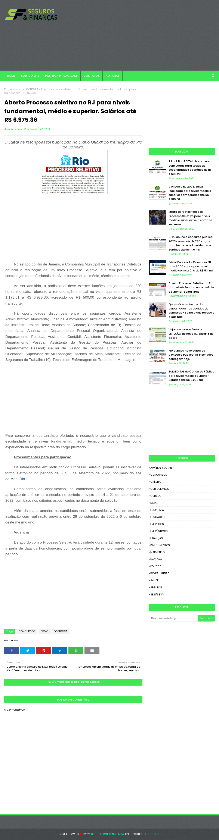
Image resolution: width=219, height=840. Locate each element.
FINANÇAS (156, 538)
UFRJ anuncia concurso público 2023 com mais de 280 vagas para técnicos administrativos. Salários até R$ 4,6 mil (191, 243)
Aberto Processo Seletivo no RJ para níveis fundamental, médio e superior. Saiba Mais (191, 287)
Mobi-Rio (17, 479)
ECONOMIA (31, 89)
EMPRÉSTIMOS (159, 531)
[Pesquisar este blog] (173, 618)
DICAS (45, 631)
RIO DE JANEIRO (159, 573)
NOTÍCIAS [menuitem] (112, 76)
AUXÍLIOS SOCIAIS (161, 467)
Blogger (153, 834)
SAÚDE (154, 580)
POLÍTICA (155, 566)
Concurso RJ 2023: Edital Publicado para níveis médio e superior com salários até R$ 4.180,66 (190, 193)
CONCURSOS (27, 631)
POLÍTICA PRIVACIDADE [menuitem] (61, 76)
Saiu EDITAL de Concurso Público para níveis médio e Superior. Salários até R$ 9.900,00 (191, 375)
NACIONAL (156, 559)
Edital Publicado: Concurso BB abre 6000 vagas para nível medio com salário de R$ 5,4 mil (191, 266)
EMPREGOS (157, 524)
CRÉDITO (155, 482)
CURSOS (155, 496)
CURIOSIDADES (159, 489)
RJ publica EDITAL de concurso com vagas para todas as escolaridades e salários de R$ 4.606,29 (190, 167)
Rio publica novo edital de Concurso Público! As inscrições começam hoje (191, 355)
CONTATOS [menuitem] (91, 76)
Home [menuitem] (11, 76)
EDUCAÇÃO (157, 517)
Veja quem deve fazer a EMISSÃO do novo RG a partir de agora (191, 333)
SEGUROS (156, 587)
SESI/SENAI (157, 594)
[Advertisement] (141, 35)
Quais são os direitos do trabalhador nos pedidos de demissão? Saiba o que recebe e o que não (191, 310)
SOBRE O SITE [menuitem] (30, 76)
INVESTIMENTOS (160, 545)
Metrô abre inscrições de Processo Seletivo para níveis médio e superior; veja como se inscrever (190, 218)
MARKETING (157, 552)
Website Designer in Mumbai (105, 834)
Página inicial (13, 89)
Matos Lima (14, 129)
